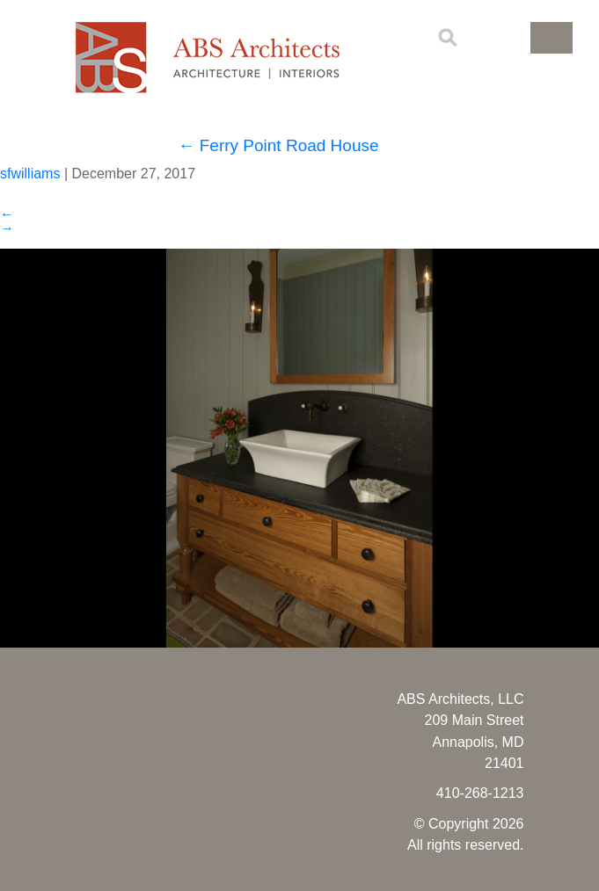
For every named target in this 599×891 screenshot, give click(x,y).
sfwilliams (30, 173)
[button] (551, 38)
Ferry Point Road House (278, 145)
